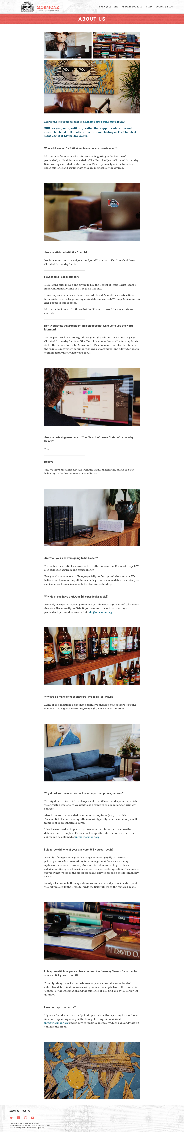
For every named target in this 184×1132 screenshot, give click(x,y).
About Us (14, 1111)
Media (148, 7)
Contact (27, 1111)
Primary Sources (132, 7)
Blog (170, 7)
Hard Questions (108, 7)
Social (160, 7)
